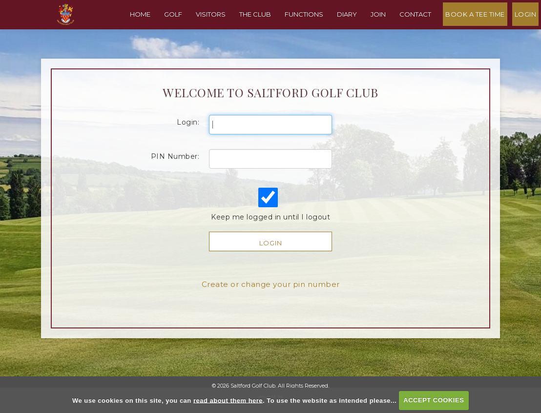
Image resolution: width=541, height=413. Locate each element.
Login (528, 31)
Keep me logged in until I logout (269, 218)
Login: (188, 135)
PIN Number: (175, 170)
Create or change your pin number (271, 298)
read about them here (228, 400)
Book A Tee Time (477, 31)
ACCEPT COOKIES (433, 400)
